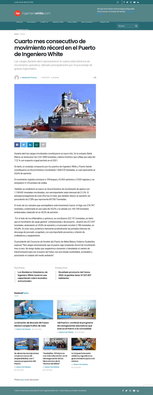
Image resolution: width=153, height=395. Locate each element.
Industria (58, 21)
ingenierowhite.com (51, 390)
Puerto (44, 21)
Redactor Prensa (29, 77)
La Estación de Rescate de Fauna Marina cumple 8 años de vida (31, 324)
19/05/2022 (45, 77)
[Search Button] (136, 26)
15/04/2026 (19, 370)
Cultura (72, 21)
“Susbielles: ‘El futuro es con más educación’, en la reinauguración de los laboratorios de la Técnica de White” (55, 358)
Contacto (22, 30)
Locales (31, 21)
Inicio (19, 21)
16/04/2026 (36, 329)
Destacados (22, 317)
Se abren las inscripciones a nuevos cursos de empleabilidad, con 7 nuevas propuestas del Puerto (26, 358)
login (22, 379)
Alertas (104, 21)
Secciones (87, 21)
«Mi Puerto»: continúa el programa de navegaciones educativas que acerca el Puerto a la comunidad (75, 325)
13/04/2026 (76, 367)
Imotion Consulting (79, 390)
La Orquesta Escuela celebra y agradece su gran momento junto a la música (83, 357)
